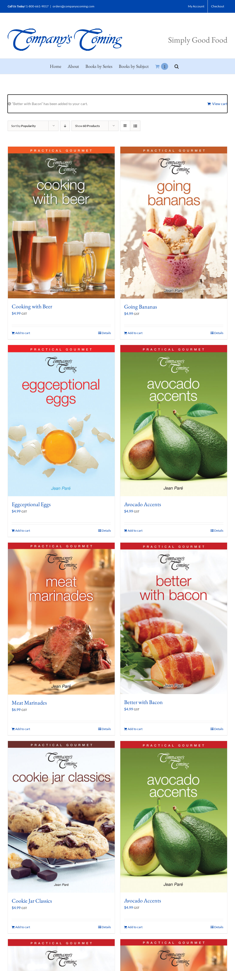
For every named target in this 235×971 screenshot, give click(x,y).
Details (106, 333)
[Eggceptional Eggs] (61, 420)
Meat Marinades (29, 702)
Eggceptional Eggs (31, 504)
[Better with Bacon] (173, 618)
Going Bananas (140, 306)
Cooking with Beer (32, 306)
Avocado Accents (142, 504)
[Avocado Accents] (173, 420)
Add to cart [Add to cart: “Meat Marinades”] (22, 729)
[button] (176, 66)
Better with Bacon (143, 702)
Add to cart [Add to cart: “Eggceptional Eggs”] (22, 530)
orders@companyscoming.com (73, 6)
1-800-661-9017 (37, 6)
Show (87, 126)
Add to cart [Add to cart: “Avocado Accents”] (135, 530)
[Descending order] (65, 126)
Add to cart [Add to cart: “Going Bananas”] (135, 333)
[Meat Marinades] (61, 619)
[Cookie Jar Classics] (61, 817)
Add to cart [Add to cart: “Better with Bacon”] (135, 729)
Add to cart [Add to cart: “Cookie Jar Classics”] (22, 927)
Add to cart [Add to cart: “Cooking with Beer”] (22, 333)
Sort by (23, 126)
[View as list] (135, 126)
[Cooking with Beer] (61, 222)
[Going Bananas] (173, 223)
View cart (219, 103)
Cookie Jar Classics (32, 900)
